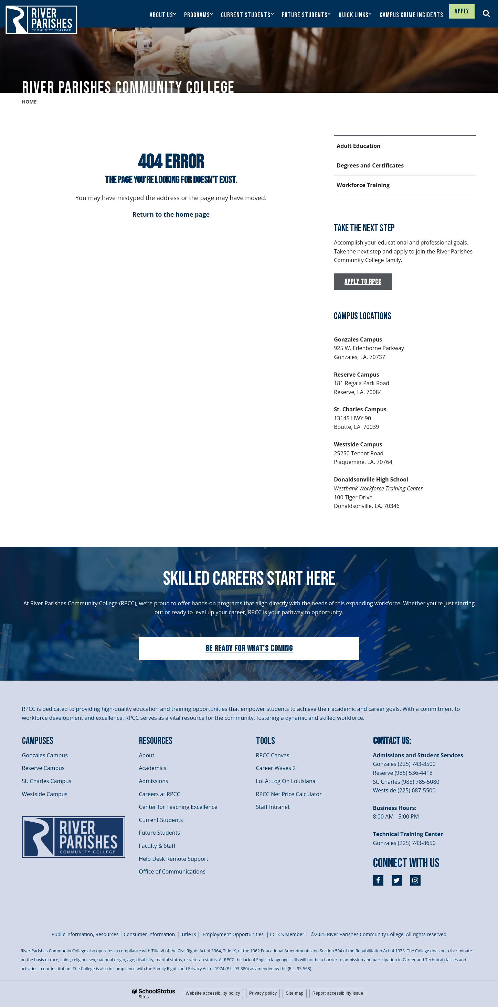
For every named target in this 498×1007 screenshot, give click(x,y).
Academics (153, 768)
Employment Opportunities (233, 934)
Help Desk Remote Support (174, 859)
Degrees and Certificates (370, 165)
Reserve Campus (43, 768)
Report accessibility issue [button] (337, 993)
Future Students (159, 832)
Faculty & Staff (157, 845)
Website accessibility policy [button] (213, 993)
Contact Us (391, 741)
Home (29, 101)
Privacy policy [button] (263, 993)
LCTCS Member (287, 934)
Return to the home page (171, 214)
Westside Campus (45, 794)
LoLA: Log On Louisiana (286, 781)
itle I (188, 934)
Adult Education (358, 146)
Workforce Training (363, 185)
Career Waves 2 (276, 768)
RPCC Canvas (272, 755)
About (147, 755)
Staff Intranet (273, 807)
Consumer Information (150, 934)
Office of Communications (172, 871)
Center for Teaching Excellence (178, 807)
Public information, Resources (85, 934)
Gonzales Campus (45, 755)
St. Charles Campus (47, 781)
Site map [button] (294, 993)
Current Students (161, 820)
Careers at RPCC (159, 794)
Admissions (153, 781)
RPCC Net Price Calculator (289, 794)
